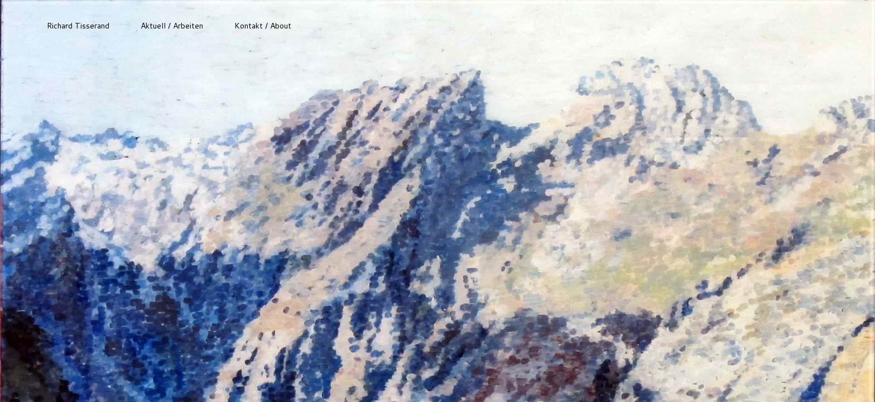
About (280, 25)
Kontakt (248, 25)
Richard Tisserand (78, 25)
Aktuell (153, 25)
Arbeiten (188, 25)
